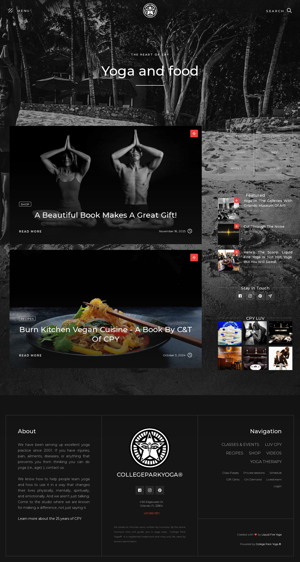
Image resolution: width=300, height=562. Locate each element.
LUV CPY (268, 231)
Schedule (275, 472)
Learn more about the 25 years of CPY (50, 518)
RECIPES (234, 453)
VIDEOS (274, 453)
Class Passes (230, 472)
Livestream (274, 479)
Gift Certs (232, 479)
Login (278, 486)
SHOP (255, 453)
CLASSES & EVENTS (276, 210)
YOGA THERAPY (266, 461)
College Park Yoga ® (269, 544)
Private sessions (254, 472)
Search (275, 11)
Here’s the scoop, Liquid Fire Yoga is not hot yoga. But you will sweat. (268, 257)
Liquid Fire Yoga (272, 534)
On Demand (253, 479)
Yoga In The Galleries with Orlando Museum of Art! (268, 203)
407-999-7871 (152, 513)
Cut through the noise (264, 226)
